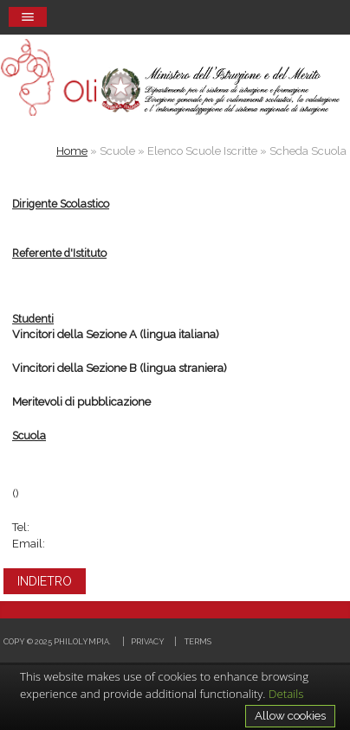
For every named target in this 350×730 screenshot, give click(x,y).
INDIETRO (44, 581)
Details (286, 693)
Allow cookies (290, 715)
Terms (198, 641)
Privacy (148, 641)
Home (72, 150)
